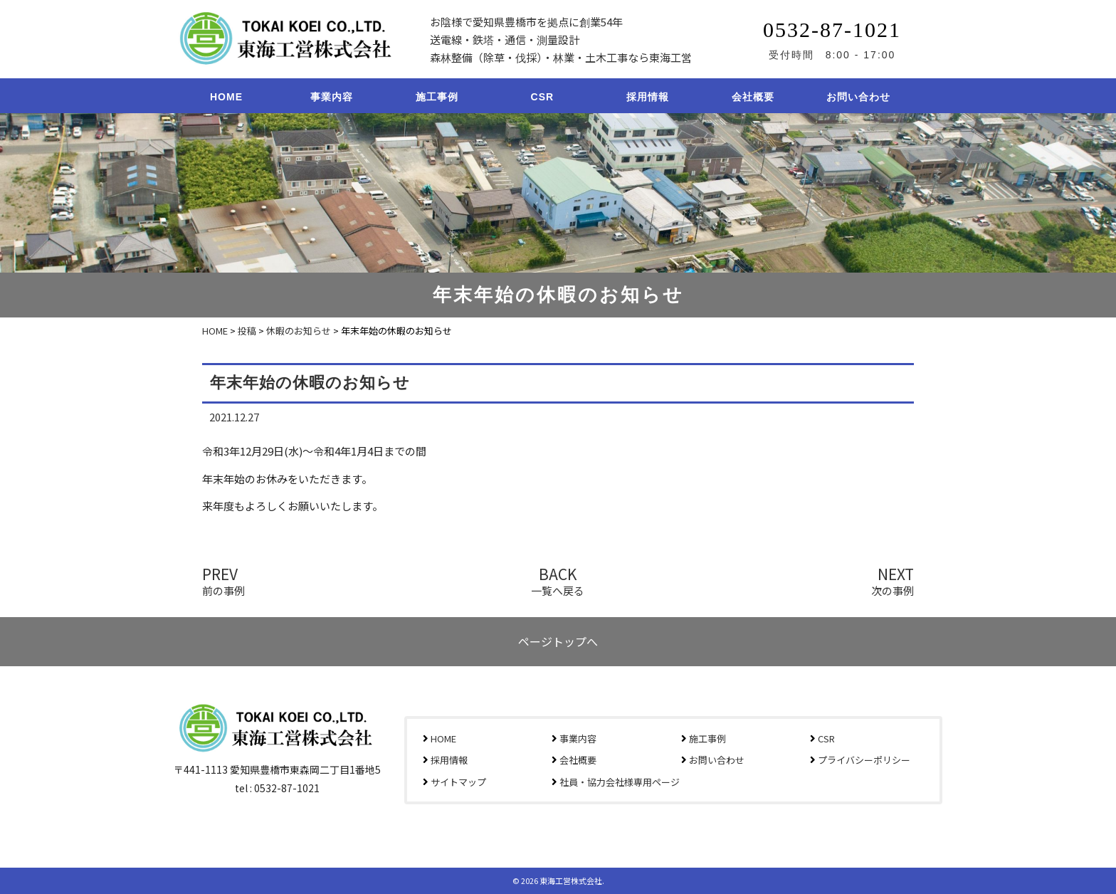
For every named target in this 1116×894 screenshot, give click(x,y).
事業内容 (331, 96)
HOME (226, 96)
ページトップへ (558, 641)
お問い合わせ (858, 96)
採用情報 (647, 96)
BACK (557, 579)
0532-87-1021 (832, 29)
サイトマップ (458, 782)
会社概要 (753, 96)
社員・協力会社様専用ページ (619, 782)
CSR (542, 96)
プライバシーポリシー (864, 760)
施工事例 (437, 96)
